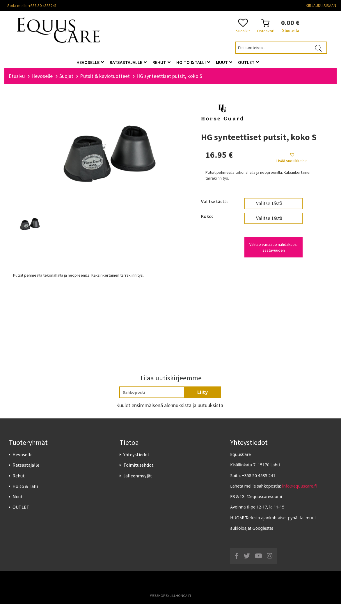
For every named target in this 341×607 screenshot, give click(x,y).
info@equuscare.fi (299, 489)
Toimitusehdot (138, 468)
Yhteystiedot (136, 458)
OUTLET (21, 510)
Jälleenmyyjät (137, 479)
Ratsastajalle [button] (128, 62)
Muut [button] (224, 62)
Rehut (19, 479)
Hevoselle (23, 458)
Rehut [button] (161, 62)
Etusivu (17, 79)
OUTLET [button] (248, 62)
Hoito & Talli (25, 489)
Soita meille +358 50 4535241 (32, 5)
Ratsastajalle (26, 468)
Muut (18, 500)
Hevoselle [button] (90, 62)
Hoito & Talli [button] (193, 62)
